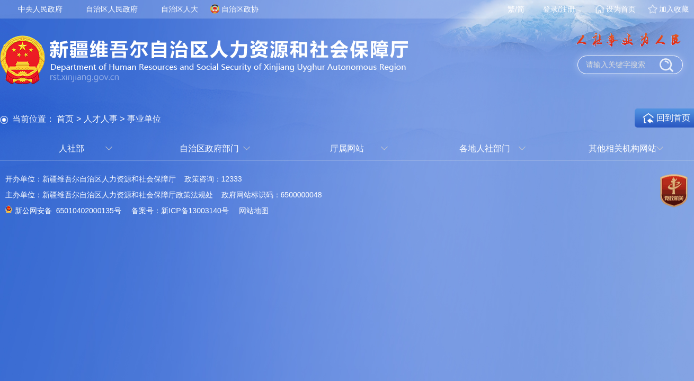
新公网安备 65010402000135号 (68, 210)
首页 (65, 118)
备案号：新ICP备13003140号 (180, 210)
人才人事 (101, 118)
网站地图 (254, 210)
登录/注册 (559, 9)
